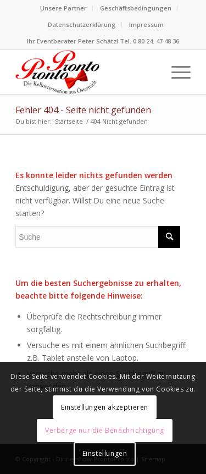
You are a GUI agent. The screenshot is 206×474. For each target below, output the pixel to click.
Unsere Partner (63, 8)
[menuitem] (64, 8)
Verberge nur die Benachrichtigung (104, 430)
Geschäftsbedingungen (135, 8)
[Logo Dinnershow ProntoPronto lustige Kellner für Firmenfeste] (85, 72)
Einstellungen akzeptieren (104, 407)
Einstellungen (104, 453)
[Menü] (175, 72)
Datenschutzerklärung (82, 24)
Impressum (146, 24)
